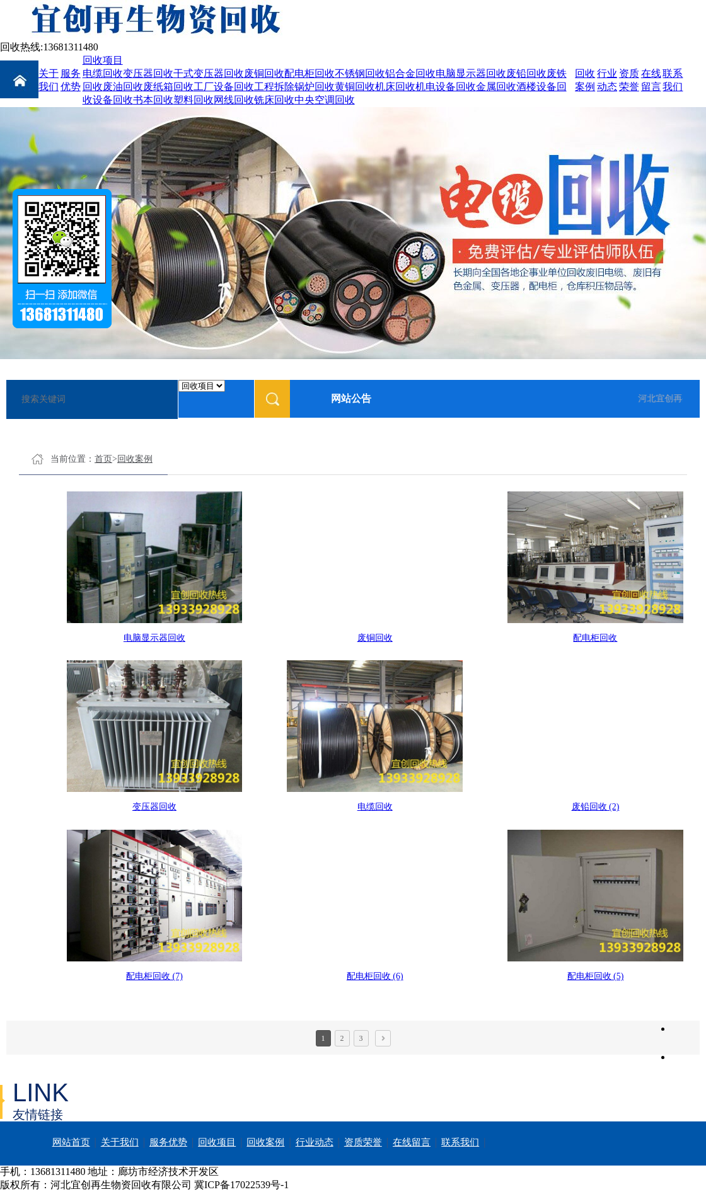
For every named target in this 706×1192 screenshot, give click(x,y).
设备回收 (113, 100)
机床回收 (395, 86)
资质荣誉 (363, 1142)
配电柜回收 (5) (595, 976)
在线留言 (412, 1142)
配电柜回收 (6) (375, 976)
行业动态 (314, 1142)
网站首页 (71, 1142)
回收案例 (135, 459)
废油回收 (123, 86)
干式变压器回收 (208, 73)
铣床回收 (274, 100)
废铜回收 (264, 73)
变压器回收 (148, 73)
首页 (103, 459)
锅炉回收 (314, 86)
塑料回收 (193, 100)
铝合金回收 (410, 73)
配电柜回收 (309, 73)
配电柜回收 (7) (154, 976)
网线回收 (234, 100)
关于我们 (120, 1142)
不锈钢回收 (360, 73)
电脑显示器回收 (471, 73)
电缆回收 (103, 73)
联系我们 (460, 1142)
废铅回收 (526, 73)
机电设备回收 (445, 86)
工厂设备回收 (224, 86)
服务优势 (168, 1142)
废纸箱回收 (168, 86)
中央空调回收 (324, 100)
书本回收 (153, 100)
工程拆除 (274, 86)
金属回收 (496, 86)
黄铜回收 (355, 86)
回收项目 (103, 60)
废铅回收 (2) (596, 806)
